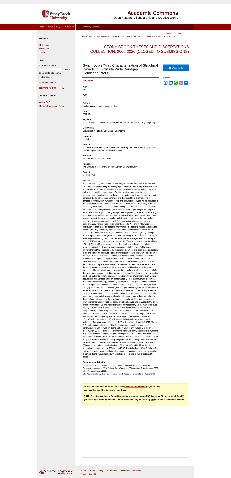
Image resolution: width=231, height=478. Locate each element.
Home (84, 36)
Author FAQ (44, 102)
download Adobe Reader (135, 387)
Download (176, 67)
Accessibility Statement (131, 470)
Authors (43, 52)
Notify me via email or (51, 88)
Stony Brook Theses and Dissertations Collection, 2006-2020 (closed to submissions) (139, 49)
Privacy (83, 474)
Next (180, 33)
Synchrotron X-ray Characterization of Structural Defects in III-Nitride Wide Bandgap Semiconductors (120, 69)
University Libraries (90, 27)
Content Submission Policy (51, 106)
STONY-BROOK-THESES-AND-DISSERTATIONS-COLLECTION (145, 36)
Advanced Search (47, 82)
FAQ (101, 470)
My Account (112, 470)
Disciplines (44, 48)
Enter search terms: (47, 65)
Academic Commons (134, 12)
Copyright (92, 474)
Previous (169, 33)
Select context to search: (49, 73)
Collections (44, 45)
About (92, 470)
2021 (175, 36)
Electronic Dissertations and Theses (103, 36)
